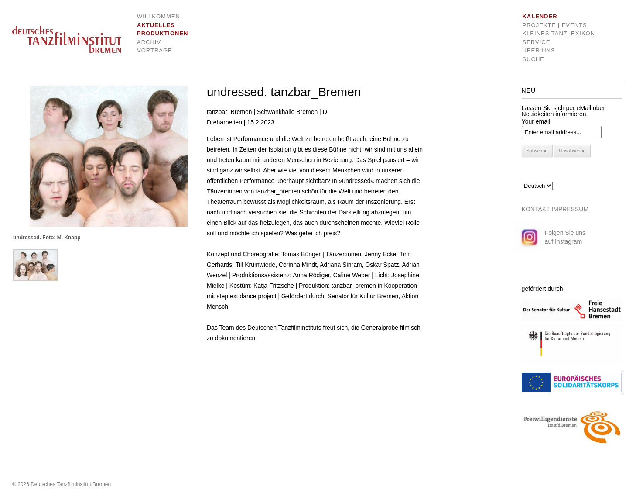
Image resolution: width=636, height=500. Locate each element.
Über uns (538, 50)
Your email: (537, 121)
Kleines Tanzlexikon (558, 33)
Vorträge (154, 50)
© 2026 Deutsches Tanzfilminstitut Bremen (61, 484)
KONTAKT (536, 209)
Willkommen (156, 16)
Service (536, 42)
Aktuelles (156, 25)
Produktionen (156, 33)
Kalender (539, 16)
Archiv (149, 42)
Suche (533, 59)
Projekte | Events (554, 25)
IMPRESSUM (569, 209)
